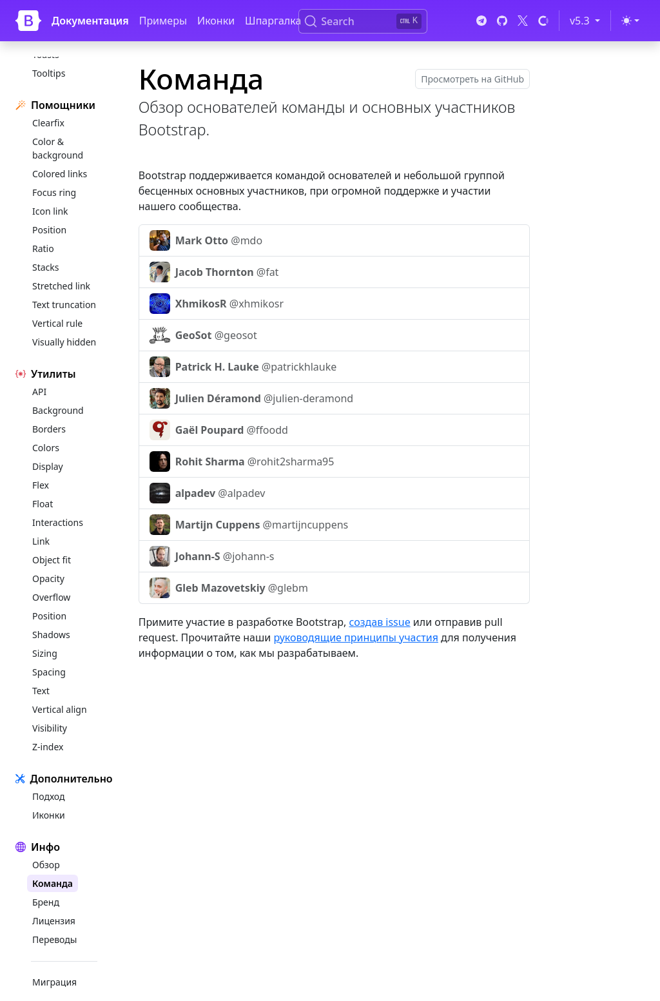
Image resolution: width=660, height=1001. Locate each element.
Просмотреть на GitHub (472, 79)
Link (41, 541)
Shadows (51, 634)
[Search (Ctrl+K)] (362, 21)
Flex (40, 485)
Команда (52, 883)
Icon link (50, 211)
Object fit (51, 560)
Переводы (54, 939)
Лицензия (53, 921)
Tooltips (48, 73)
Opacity (48, 578)
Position (49, 230)
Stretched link (61, 286)
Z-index (47, 747)
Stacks (45, 267)
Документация (90, 21)
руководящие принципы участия (355, 637)
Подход (48, 796)
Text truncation (64, 304)
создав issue (380, 622)
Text (41, 691)
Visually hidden (64, 342)
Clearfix (48, 123)
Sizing (44, 653)
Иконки (216, 21)
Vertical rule (57, 323)
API (39, 391)
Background (58, 410)
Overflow (51, 597)
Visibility (49, 728)
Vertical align (59, 709)
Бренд (45, 902)
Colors (45, 448)
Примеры (163, 21)
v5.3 (587, 20)
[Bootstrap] (28, 21)
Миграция (54, 982)
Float (42, 504)
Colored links (59, 174)
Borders (49, 429)
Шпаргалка (273, 21)
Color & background (57, 148)
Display (47, 466)
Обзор (46, 865)
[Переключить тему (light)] (630, 21)
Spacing (49, 672)
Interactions (57, 522)
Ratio (43, 248)
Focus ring (54, 192)
